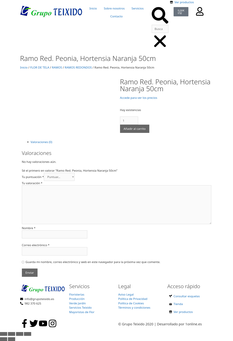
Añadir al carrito (135, 129)
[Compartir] (19, 334)
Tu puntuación (33, 177)
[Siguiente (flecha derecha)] (11, 339)
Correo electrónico (36, 245)
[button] (160, 16)
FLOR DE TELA (39, 67)
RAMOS (57, 67)
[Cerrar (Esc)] (27, 334)
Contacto (116, 16)
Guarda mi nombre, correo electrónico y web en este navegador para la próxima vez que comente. (92, 262)
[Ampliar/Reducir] (3, 334)
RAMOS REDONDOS (78, 67)
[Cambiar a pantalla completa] (11, 334)
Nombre (29, 228)
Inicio (93, 8)
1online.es (193, 324)
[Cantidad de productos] (129, 121)
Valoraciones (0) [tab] (41, 142)
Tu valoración (32, 183)
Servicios (138, 8)
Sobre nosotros (114, 8)
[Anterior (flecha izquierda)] (3, 339)
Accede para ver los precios (138, 98)
